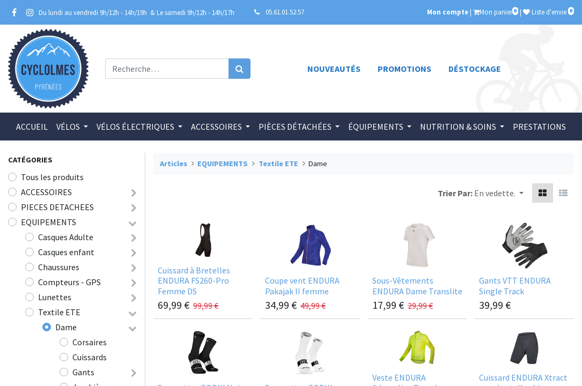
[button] (499, 193)
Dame (66, 327)
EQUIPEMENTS (48, 222)
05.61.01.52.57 (285, 12)
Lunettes (54, 297)
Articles (173, 163)
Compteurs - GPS (69, 282)
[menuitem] (32, 126)
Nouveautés (333, 68)
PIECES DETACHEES (57, 207)
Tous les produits (52, 177)
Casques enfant (66, 252)
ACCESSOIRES (46, 192)
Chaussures (58, 267)
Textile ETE (59, 312)
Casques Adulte (65, 237)
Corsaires (89, 342)
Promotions (404, 68)
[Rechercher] (240, 68)
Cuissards (89, 357)
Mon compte (447, 12)
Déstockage (474, 68)
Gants (83, 372)
